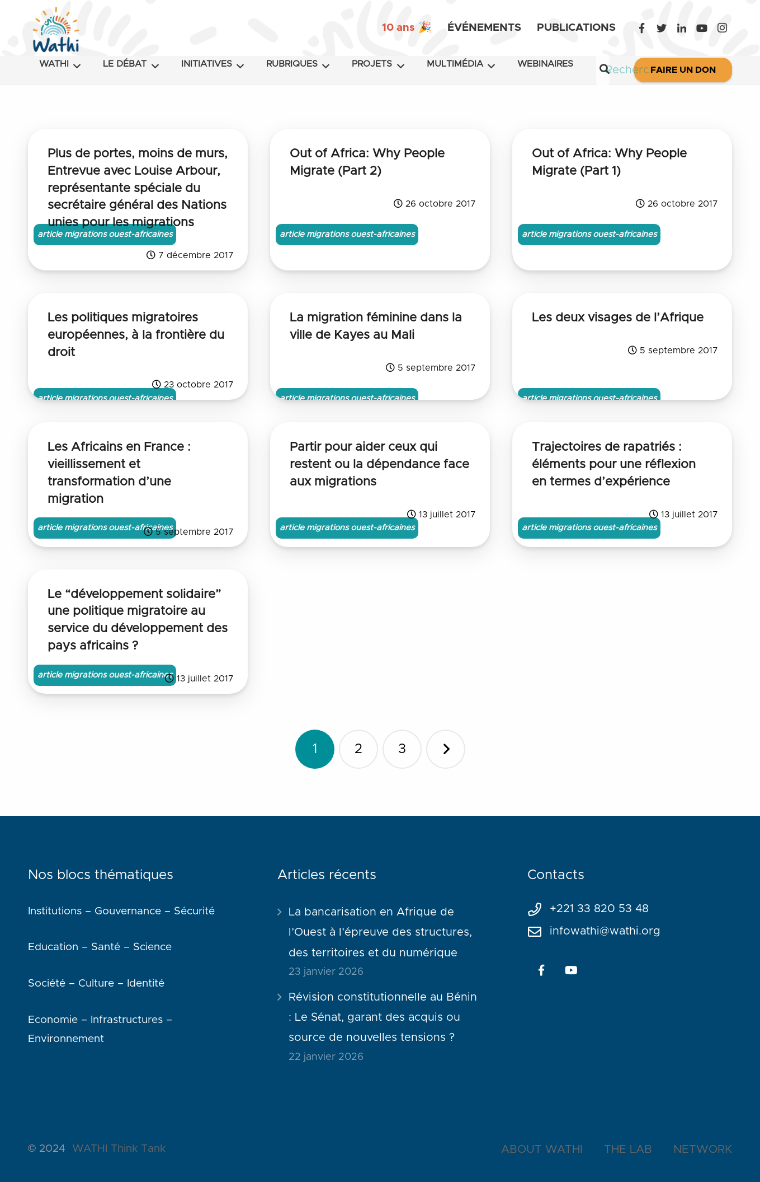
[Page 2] (358, 749)
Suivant (445, 749)
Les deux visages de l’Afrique (618, 318)
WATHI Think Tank (119, 1148)
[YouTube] (702, 28)
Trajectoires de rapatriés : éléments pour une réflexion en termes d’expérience (614, 464)
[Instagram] (722, 28)
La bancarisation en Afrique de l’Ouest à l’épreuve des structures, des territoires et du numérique (380, 933)
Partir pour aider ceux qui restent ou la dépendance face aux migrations (379, 464)
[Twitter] (662, 28)
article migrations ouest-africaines (104, 234)
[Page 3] (402, 749)
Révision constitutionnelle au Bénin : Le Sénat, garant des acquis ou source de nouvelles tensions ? (383, 1018)
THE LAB (628, 1149)
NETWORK (702, 1149)
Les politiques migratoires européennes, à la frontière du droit (136, 335)
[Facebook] (641, 28)
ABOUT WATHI (542, 1149)
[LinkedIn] (682, 28)
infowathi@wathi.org (605, 931)
